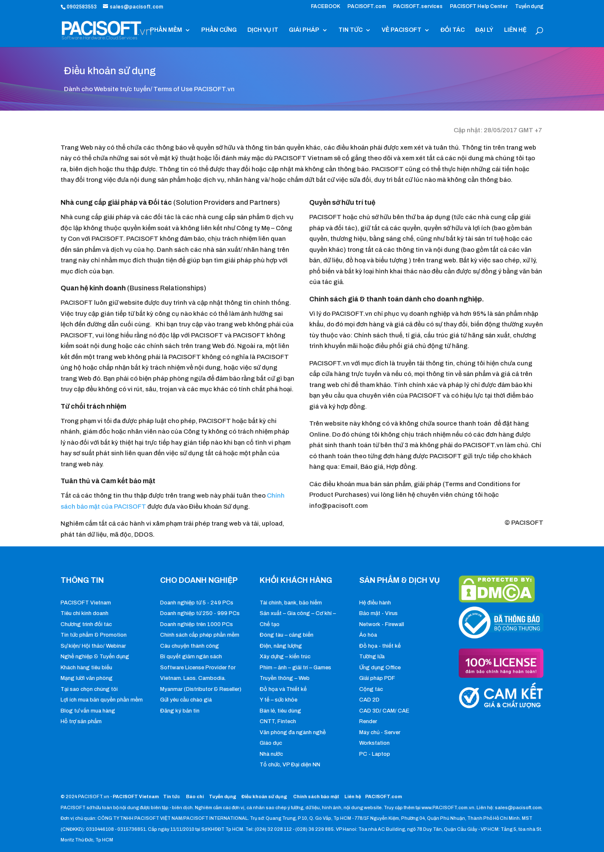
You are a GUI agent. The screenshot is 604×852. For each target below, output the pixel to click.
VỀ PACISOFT (401, 30)
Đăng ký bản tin (179, 711)
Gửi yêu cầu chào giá (186, 700)
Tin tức (172, 796)
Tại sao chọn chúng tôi (89, 689)
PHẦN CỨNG (219, 30)
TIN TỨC (350, 30)
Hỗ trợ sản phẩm (81, 721)
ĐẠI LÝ (484, 30)
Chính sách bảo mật (316, 796)
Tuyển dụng (529, 6)
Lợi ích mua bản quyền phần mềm (102, 700)
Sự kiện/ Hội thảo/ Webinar (93, 646)
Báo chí (195, 796)
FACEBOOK (325, 6)
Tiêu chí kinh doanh (84, 613)
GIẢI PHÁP (304, 30)
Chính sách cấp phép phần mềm (199, 635)
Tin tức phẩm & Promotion (94, 635)
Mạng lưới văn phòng (87, 678)
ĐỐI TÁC (453, 30)
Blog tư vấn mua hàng (88, 711)
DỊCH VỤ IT (262, 30)
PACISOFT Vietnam (86, 603)
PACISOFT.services (418, 6)
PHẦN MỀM (166, 30)
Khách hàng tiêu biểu (86, 668)
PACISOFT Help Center (479, 6)
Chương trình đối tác (86, 624)
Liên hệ (352, 796)
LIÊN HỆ (515, 30)
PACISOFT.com (366, 6)
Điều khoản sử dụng (264, 796)
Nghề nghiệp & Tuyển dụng (95, 657)
